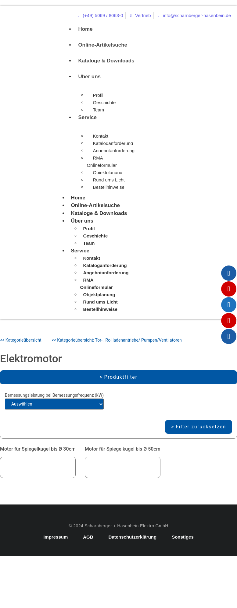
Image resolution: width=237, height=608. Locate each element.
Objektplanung (107, 172)
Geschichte (104, 102)
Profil (98, 95)
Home (85, 29)
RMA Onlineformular (102, 161)
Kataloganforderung (113, 143)
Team (98, 109)
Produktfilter (121, 377)
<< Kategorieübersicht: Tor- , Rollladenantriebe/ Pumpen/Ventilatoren (117, 340)
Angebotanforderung (114, 150)
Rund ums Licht (108, 179)
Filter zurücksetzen (201, 427)
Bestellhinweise (108, 187)
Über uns (89, 76)
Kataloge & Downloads (106, 61)
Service (87, 117)
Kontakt (100, 136)
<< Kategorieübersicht (20, 340)
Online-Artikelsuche (102, 45)
